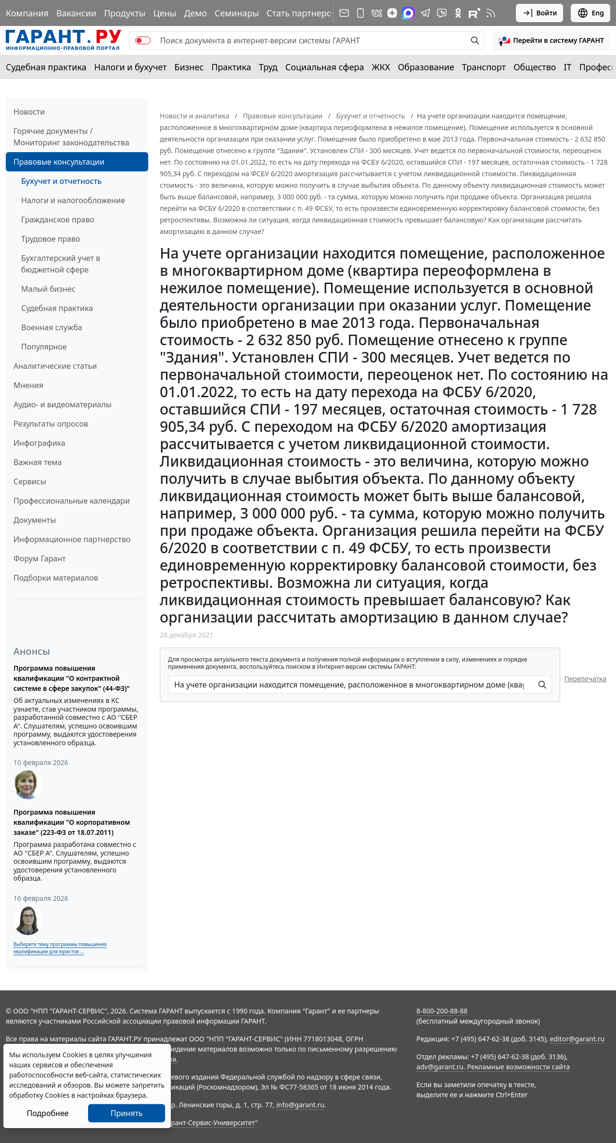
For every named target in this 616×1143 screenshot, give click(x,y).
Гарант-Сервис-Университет (209, 1122)
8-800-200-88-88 (441, 1010)
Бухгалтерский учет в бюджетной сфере (60, 264)
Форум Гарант (39, 558)
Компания (27, 13)
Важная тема (37, 462)
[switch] (143, 40)
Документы (34, 520)
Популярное (44, 346)
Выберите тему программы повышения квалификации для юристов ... (59, 948)
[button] (551, 40)
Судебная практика (46, 67)
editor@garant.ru (577, 1038)
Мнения (28, 385)
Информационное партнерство (71, 539)
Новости (29, 111)
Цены (164, 13)
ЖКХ (381, 67)
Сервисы (29, 481)
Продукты (124, 13)
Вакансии (76, 13)
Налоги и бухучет (130, 67)
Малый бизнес (48, 289)
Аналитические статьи (55, 366)
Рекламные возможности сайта (518, 1066)
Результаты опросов (50, 423)
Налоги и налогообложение (73, 200)
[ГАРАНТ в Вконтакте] (377, 13)
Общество (534, 67)
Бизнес (189, 67)
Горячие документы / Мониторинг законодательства (71, 137)
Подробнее (47, 1113)
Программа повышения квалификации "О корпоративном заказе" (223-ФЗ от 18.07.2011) (71, 822)
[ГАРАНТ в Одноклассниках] (458, 13)
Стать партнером (302, 13)
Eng (590, 13)
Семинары (237, 13)
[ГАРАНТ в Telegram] (425, 13)
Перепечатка (585, 678)
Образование (426, 67)
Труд (268, 67)
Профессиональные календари (71, 500)
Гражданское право (57, 219)
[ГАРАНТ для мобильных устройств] (360, 13)
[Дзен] (392, 13)
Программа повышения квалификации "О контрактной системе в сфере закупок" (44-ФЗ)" (71, 678)
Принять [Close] (127, 1113)
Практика (231, 67)
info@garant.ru (300, 1104)
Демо (195, 13)
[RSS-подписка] (491, 13)
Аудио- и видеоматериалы (62, 404)
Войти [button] (539, 13)
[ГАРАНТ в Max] (408, 13)
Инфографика (39, 443)
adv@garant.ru (439, 1066)
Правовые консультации (58, 161)
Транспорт (484, 67)
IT (568, 67)
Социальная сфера (324, 67)
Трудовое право (50, 239)
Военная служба (51, 327)
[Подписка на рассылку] (344, 13)
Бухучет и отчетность (61, 181)
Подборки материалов (55, 577)
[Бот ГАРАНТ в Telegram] (442, 13)
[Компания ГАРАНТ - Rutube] (474, 13)
